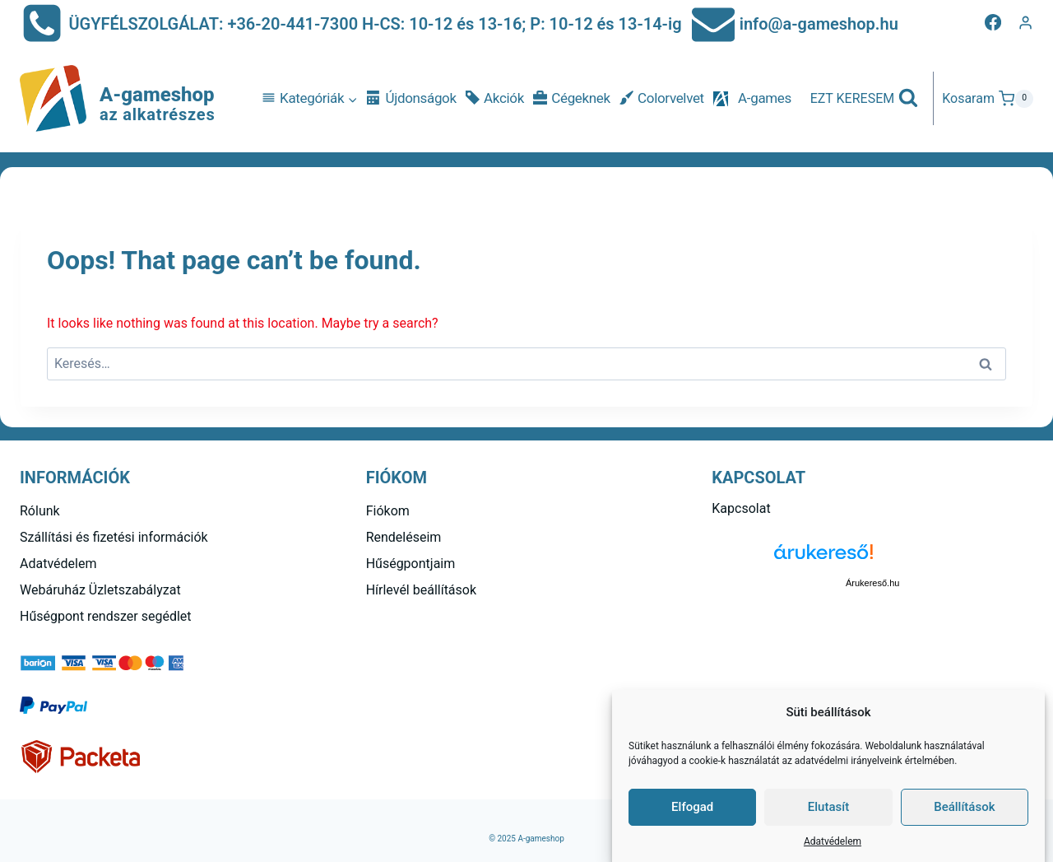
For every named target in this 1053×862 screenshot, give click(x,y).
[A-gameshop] (118, 98)
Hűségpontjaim (411, 563)
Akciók (495, 98)
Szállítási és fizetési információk (114, 537)
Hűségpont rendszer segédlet (106, 616)
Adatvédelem (832, 841)
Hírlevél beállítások (421, 590)
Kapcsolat (741, 508)
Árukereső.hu (872, 583)
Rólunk (40, 511)
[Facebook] (992, 22)
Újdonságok (411, 98)
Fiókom (388, 511)
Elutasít (828, 806)
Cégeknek (571, 98)
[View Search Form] (864, 99)
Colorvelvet (661, 98)
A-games (764, 98)
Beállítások (964, 806)
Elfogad (692, 806)
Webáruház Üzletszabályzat (100, 590)
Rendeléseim (404, 537)
